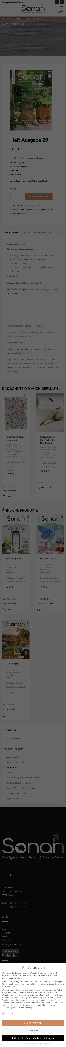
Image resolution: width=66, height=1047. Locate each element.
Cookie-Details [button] (20, 1042)
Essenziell (8, 1011)
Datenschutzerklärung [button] (34, 1042)
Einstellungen (8, 1005)
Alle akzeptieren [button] (33, 1020)
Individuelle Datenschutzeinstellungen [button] (33, 1036)
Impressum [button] (47, 1042)
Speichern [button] (33, 1028)
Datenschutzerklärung (11, 1003)
